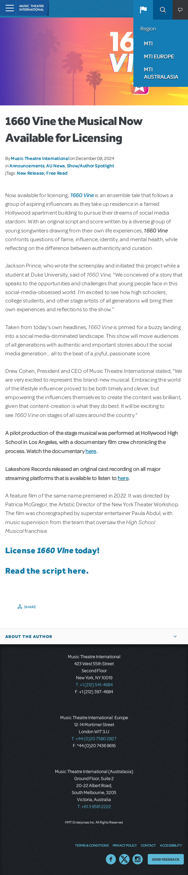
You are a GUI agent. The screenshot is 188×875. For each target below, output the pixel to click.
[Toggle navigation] (8, 8)
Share (30, 606)
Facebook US (111, 859)
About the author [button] (29, 636)
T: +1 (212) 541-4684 (94, 685)
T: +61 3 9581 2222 (94, 807)
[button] (143, 10)
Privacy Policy (125, 845)
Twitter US (124, 859)
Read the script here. (47, 570)
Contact (148, 845)
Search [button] (163, 10)
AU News (55, 165)
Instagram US (137, 859)
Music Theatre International (40, 158)
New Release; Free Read (42, 173)
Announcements (26, 165)
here (123, 477)
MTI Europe (159, 56)
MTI (148, 43)
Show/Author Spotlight (90, 165)
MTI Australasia (161, 73)
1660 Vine (82, 195)
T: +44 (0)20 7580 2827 (94, 739)
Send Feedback (166, 859)
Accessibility (171, 845)
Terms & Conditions (92, 845)
